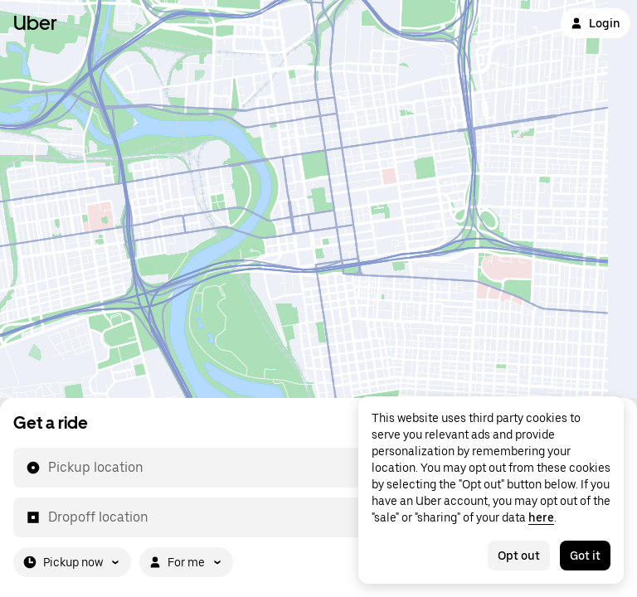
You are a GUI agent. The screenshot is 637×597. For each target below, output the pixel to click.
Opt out (519, 555)
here (541, 517)
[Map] (318, 199)
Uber (35, 23)
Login (595, 23)
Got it (585, 555)
